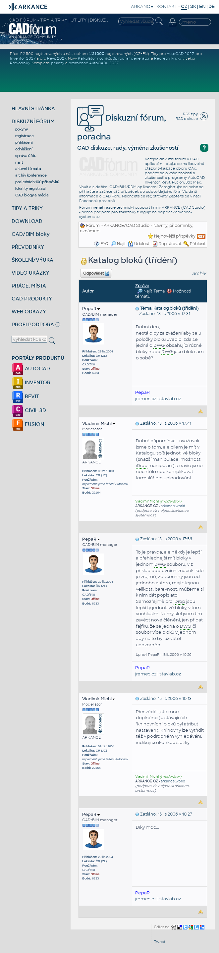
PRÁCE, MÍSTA (29, 286)
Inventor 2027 (22, 58)
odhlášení (23, 149)
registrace (24, 135)
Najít (118, 243)
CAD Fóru (111, 196)
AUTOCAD (31, 368)
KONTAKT (166, 6)
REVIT (25, 396)
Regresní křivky (168, 58)
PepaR (91, 308)
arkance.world (173, 506)
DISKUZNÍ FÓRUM (33, 121)
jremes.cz (145, 398)
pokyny (21, 129)
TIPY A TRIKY (27, 208)
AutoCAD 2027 (180, 53)
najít (19, 162)
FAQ (104, 243)
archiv (199, 273)
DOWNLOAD (27, 221)
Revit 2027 (56, 58)
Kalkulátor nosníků (94, 58)
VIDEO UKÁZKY (30, 273)
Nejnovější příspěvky (174, 236)
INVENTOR (31, 382)
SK (193, 6)
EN (202, 6)
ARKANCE (142, 6)
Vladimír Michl (98, 423)
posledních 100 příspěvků (37, 182)
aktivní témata (28, 168)
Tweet (159, 941)
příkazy (57, 63)
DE (211, 6)
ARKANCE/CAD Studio (126, 225)
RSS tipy (190, 114)
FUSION (28, 424)
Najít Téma (151, 291)
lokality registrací (30, 188)
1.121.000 (96, 53)
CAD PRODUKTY (32, 298)
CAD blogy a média (32, 195)
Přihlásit (198, 243)
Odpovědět (96, 273)
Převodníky (20, 63)
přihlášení (24, 142)
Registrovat (170, 243)
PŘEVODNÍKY (28, 247)
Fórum (93, 225)
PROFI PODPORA (33, 324)
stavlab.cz (170, 398)
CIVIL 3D (29, 410)
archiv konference (31, 175)
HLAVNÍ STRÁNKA (33, 108)
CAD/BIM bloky (31, 234)
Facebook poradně (97, 200)
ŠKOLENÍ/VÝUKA (32, 260)
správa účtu (25, 155)
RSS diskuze (187, 118)
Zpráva (142, 286)
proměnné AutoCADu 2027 (94, 63)
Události (139, 243)
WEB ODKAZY (29, 311)
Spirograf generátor (131, 58)
